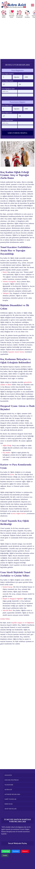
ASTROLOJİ (8, 789)
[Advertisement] (17, 37)
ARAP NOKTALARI (11, 808)
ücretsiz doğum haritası (18, 513)
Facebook (16, 851)
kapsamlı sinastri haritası (16, 352)
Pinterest (25, 851)
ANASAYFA (8, 775)
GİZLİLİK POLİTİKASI (12, 780)
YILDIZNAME (9, 785)
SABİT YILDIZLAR (10, 799)
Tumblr (5, 855)
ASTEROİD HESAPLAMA (12, 794)
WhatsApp (6, 851)
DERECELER (9, 804)
